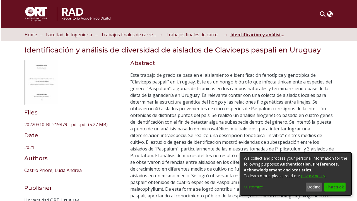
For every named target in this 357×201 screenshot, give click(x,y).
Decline (313, 187)
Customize (253, 187)
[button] (330, 14)
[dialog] (295, 173)
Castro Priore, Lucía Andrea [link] (60, 129)
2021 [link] (37, 107)
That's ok (334, 187)
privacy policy (313, 175)
